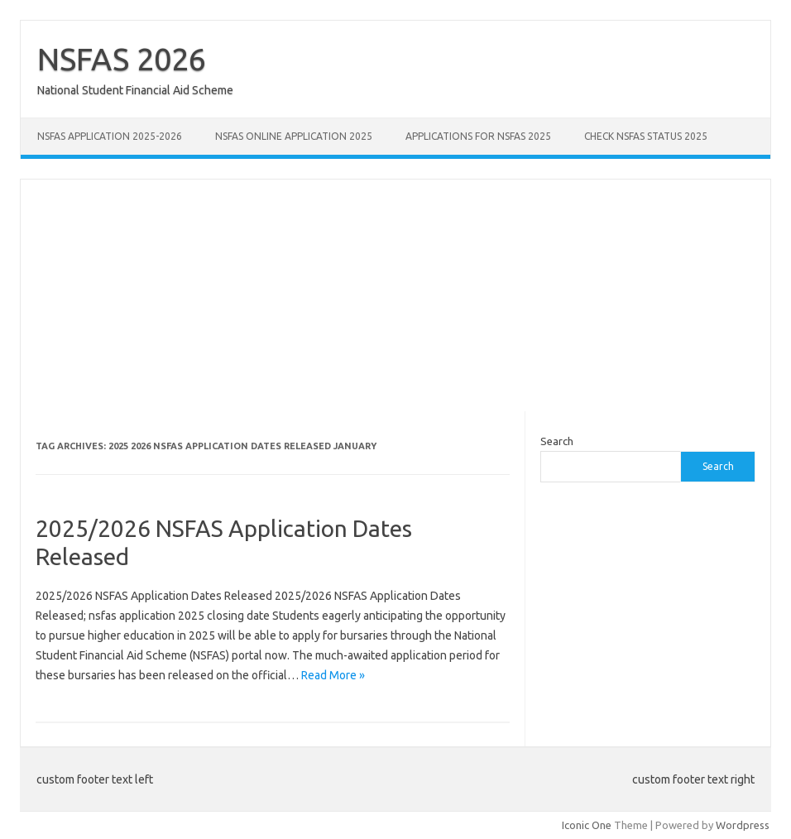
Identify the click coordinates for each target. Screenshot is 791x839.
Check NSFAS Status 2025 (645, 136)
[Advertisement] (395, 295)
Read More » (333, 675)
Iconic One (586, 825)
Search (556, 441)
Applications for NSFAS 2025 (478, 136)
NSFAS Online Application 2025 (293, 136)
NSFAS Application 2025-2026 (109, 136)
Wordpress (742, 825)
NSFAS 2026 (121, 58)
